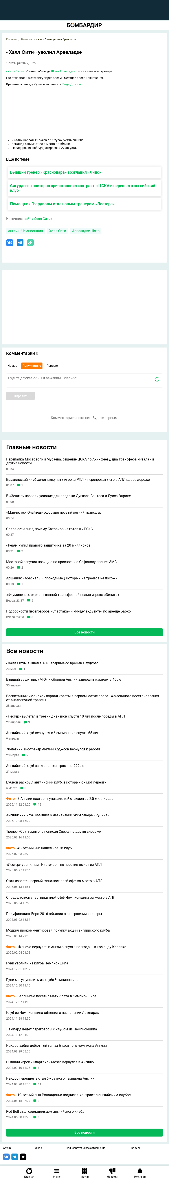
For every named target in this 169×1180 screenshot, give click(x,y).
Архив (7, 1148)
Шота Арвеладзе (63, 71)
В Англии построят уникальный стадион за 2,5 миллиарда (60, 799)
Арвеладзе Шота (86, 231)
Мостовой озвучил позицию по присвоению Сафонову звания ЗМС (61, 562)
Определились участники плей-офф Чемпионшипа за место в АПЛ (60, 898)
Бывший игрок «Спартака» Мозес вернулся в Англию (50, 1062)
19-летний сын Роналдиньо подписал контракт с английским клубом (68, 1095)
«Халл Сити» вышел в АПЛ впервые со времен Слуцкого (52, 663)
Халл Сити (57, 231)
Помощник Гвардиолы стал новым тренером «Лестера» (62, 203)
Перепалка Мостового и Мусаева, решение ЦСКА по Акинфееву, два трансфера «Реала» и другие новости (80, 461)
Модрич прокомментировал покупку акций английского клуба (58, 930)
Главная (11, 39)
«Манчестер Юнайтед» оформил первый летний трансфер (53, 513)
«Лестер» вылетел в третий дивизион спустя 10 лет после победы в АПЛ (65, 716)
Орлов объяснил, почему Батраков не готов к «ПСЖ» (50, 529)
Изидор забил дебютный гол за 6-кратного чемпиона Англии (56, 1046)
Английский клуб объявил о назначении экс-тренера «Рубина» (57, 815)
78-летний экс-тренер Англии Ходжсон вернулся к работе (53, 749)
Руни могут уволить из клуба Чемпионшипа (42, 980)
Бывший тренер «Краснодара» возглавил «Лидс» (55, 172)
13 (39, 804)
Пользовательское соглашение (85, 1148)
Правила (135, 1148)
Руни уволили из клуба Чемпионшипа (37, 963)
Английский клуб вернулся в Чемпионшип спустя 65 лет (52, 733)
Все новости (84, 632)
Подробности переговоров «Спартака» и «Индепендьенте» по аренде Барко (68, 611)
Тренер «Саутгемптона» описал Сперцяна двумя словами (53, 832)
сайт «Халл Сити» (38, 219)
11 (39, 1084)
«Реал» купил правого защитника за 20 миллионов (48, 545)
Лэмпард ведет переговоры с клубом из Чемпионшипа (51, 1029)
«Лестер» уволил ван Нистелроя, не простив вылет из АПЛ (54, 865)
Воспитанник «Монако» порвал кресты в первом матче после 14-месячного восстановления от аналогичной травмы (82, 698)
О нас (38, 1148)
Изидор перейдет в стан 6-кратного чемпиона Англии (50, 1078)
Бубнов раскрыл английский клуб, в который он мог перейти (56, 782)
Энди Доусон (71, 84)
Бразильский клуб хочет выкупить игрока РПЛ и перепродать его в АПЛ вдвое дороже (78, 480)
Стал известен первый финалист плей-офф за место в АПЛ (54, 881)
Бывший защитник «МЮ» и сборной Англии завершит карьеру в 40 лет (64, 680)
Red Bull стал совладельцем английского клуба (45, 1112)
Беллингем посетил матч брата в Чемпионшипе (51, 996)
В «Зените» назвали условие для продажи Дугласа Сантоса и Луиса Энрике (68, 496)
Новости (26, 39)
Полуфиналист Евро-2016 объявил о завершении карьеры (54, 914)
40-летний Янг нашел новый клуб (39, 848)
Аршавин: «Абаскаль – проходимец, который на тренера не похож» (61, 578)
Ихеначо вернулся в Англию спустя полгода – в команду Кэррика (66, 947)
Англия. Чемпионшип (25, 231)
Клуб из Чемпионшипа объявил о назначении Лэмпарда (52, 1013)
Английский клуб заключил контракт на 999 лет (46, 766)
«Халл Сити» (15, 71)
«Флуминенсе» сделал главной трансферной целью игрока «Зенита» (62, 595)
